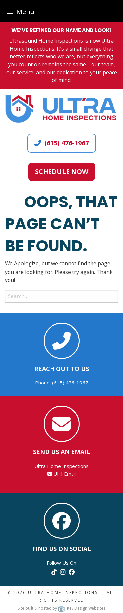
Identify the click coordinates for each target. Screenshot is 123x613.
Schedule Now (61, 171)
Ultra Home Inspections (63, 592)
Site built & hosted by (61, 608)
